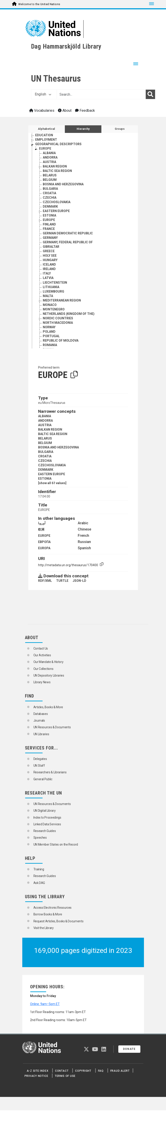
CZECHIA (45, 460)
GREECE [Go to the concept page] (49, 251)
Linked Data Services (47, 824)
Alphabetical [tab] (46, 128)
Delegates (40, 759)
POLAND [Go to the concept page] (49, 331)
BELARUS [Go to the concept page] (50, 175)
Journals (39, 720)
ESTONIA (44, 478)
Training (38, 869)
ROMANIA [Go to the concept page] (50, 345)
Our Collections (43, 669)
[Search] (150, 94)
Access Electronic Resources (52, 907)
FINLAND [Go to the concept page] (49, 224)
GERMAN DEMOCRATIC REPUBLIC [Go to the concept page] (68, 233)
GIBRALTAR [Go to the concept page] (51, 246)
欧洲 (41, 529)
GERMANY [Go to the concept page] (50, 237)
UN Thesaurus (56, 78)
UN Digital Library (44, 810)
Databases (40, 714)
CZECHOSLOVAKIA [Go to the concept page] (56, 202)
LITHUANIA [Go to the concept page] (51, 287)
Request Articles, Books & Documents (58, 921)
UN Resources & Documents (52, 727)
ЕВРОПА (44, 542)
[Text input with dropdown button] (101, 94)
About (65, 110)
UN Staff (39, 765)
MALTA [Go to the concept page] (48, 296)
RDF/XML (45, 580)
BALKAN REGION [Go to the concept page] (55, 166)
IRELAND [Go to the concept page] (49, 269)
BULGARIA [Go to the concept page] (50, 188)
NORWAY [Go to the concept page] (49, 327)
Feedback (85, 110)
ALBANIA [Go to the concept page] (49, 153)
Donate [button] (129, 1049)
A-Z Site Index (38, 1070)
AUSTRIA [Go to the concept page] (49, 162)
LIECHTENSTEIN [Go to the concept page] (55, 282)
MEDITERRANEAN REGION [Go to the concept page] (62, 300)
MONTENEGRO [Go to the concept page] (54, 309)
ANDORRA (45, 420)
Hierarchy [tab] (83, 128)
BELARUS (45, 438)
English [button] (43, 94)
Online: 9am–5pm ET (45, 1004)
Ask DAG (39, 883)
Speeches (40, 837)
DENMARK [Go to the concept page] (50, 206)
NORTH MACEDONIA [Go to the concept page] (58, 322)
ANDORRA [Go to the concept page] (50, 157)
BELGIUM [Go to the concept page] (50, 180)
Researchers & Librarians (50, 772)
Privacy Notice (36, 1076)
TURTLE (62, 580)
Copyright (83, 1070)
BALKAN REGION (50, 429)
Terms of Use (65, 1076)
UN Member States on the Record (55, 844)
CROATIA (44, 456)
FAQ (101, 1070)
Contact (61, 1070)
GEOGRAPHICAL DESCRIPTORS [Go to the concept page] (58, 144)
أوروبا (41, 523)
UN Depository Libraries (48, 675)
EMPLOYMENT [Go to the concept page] (46, 139)
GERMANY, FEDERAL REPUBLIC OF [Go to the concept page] (68, 242)
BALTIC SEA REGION (52, 434)
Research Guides (44, 831)
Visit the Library (43, 928)
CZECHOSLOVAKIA (52, 465)
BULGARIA (45, 452)
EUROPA (44, 548)
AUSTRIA (44, 425)
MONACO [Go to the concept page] (50, 305)
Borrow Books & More (47, 914)
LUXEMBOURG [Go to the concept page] (53, 291)
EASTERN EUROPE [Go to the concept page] (56, 211)
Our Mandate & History (48, 662)
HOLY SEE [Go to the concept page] (50, 255)
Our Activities (42, 655)
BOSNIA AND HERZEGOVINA (58, 447)
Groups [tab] (120, 128)
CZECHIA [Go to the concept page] (49, 197)
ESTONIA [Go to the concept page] (49, 215)
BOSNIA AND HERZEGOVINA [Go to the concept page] (63, 184)
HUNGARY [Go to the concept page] (50, 260)
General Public (42, 779)
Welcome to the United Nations (39, 4)
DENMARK (45, 469)
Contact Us (40, 648)
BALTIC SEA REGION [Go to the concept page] (57, 171)
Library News (42, 682)
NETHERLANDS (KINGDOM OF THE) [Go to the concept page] (68, 314)
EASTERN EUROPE (51, 474)
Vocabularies (41, 110)
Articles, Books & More (48, 707)
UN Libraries (41, 734)
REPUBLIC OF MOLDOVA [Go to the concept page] (60, 340)
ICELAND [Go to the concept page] (49, 264)
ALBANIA (44, 416)
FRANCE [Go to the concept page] (49, 229)
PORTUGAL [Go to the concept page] (51, 336)
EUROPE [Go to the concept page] (45, 148)
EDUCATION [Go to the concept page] (44, 135)
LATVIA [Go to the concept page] (48, 278)
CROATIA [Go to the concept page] (49, 193)
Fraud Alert (120, 1070)
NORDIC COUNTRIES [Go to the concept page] (58, 318)
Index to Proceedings (47, 817)
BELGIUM (45, 443)
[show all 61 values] (52, 483)
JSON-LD (79, 580)
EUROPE (44, 535)
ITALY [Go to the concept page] (47, 273)
